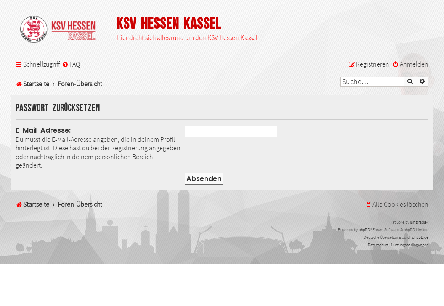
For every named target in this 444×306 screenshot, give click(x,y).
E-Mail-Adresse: (43, 130)
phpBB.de (420, 237)
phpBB (364, 229)
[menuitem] (71, 64)
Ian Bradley (419, 222)
